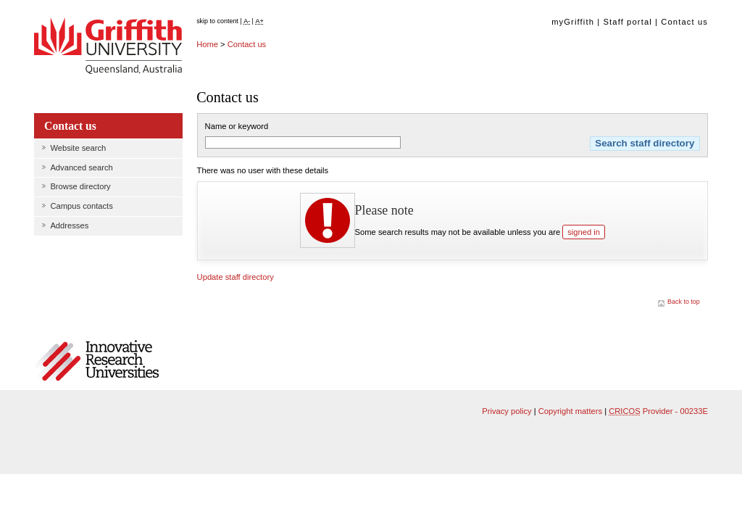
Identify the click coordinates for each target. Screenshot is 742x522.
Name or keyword (237, 126)
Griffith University (108, 47)
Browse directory (80, 186)
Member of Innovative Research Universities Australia (108, 361)
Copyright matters (570, 411)
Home (207, 44)
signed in (583, 232)
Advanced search (81, 167)
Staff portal (627, 21)
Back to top (683, 301)
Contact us (684, 21)
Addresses (69, 225)
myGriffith (572, 21)
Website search (78, 148)
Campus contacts (81, 206)
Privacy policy (506, 411)
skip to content (217, 21)
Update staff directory (235, 277)
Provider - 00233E (658, 411)
